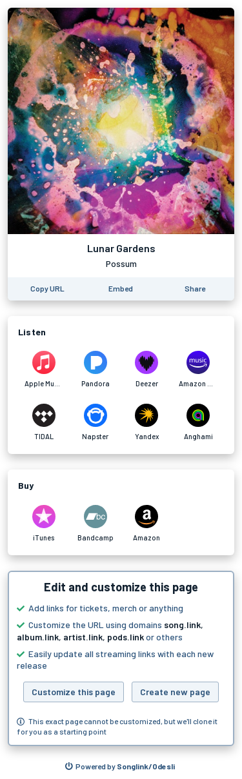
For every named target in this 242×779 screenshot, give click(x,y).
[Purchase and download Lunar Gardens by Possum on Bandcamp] (95, 523)
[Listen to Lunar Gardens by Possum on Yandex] (147, 422)
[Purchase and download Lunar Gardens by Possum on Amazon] (147, 523)
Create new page (175, 691)
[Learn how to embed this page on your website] (121, 289)
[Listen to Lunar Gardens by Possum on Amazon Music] (198, 369)
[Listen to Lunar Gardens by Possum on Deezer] (147, 369)
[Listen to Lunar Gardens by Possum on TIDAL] (44, 422)
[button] (121, 658)
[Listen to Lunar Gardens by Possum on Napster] (95, 422)
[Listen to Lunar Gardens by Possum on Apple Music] (44, 369)
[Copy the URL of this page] (47, 289)
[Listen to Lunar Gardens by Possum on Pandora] (95, 369)
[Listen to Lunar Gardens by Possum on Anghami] (198, 422)
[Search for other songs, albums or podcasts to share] (120, 767)
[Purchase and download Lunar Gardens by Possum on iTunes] (44, 523)
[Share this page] (195, 289)
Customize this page (74, 691)
